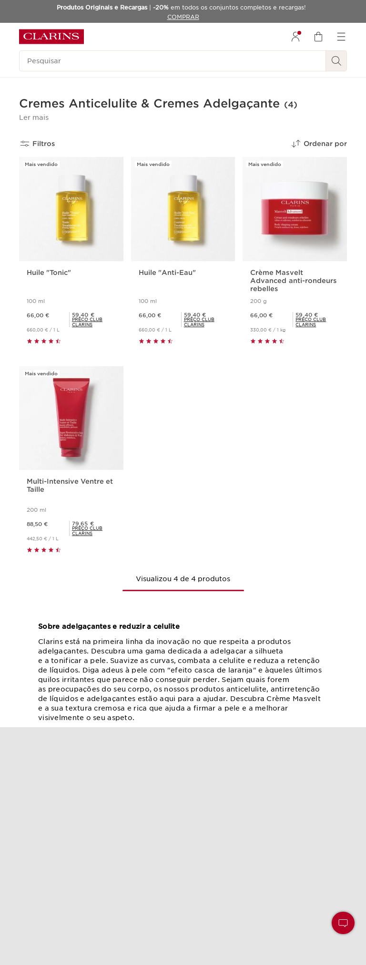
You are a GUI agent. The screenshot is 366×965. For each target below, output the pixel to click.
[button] (34, 117)
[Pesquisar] (172, 60)
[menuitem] (295, 36)
